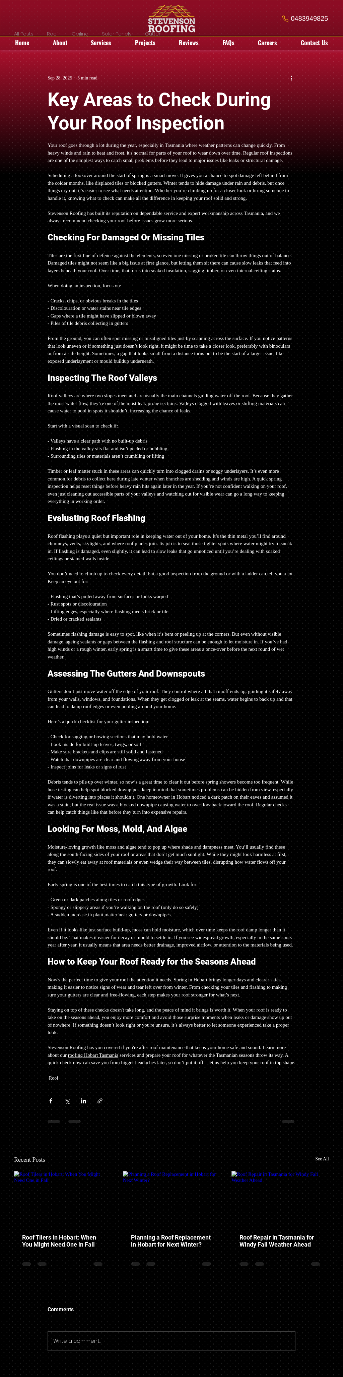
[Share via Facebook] (51, 1101)
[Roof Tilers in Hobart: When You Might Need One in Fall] (63, 1198)
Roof (53, 1078)
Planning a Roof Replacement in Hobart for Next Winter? (171, 1241)
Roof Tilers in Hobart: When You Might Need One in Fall (59, 1241)
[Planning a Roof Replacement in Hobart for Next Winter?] (171, 1198)
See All (322, 1158)
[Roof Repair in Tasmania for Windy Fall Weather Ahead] (280, 1198)
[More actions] (291, 78)
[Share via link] (100, 1101)
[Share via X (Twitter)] (67, 1101)
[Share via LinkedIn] (83, 1101)
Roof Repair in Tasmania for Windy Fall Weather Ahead (276, 1241)
